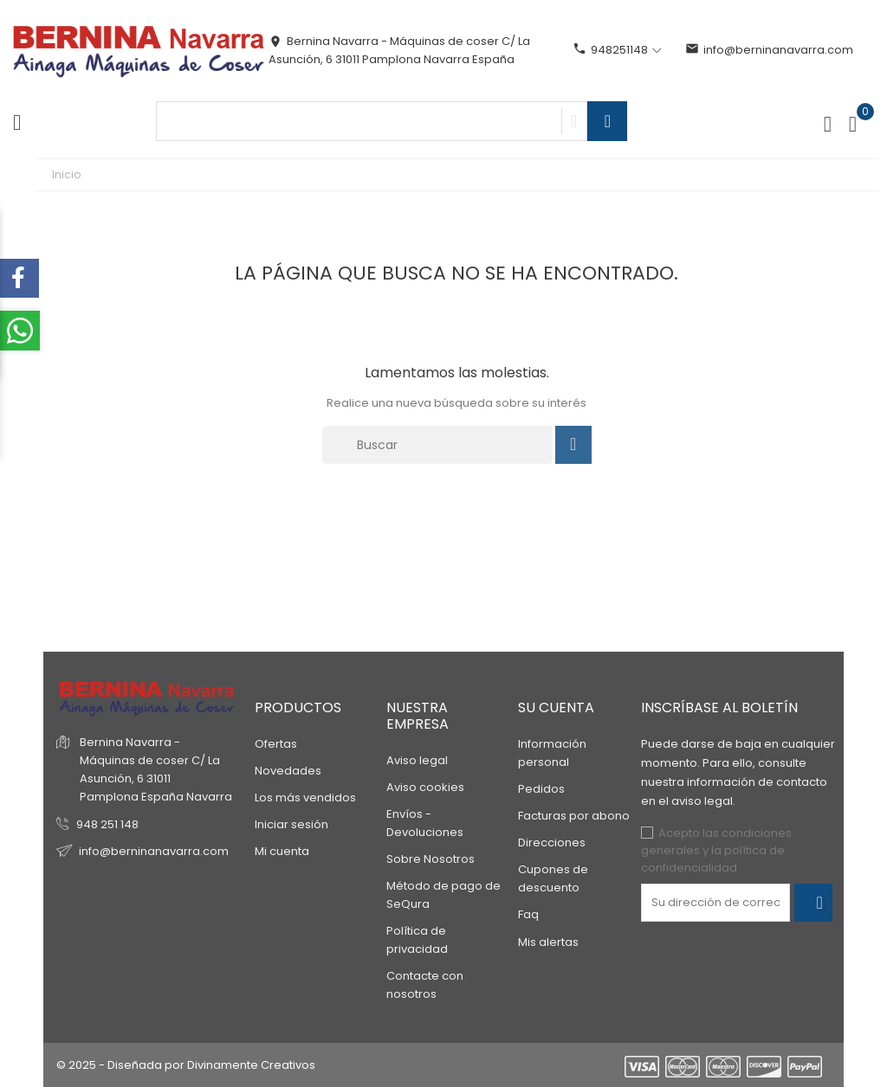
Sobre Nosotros (430, 859)
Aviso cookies (425, 787)
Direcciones (552, 842)
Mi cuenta (282, 851)
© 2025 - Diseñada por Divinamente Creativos (185, 1065)
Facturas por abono (574, 815)
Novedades (288, 770)
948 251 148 (107, 824)
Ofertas (276, 744)
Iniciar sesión (291, 824)
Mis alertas (548, 942)
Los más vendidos (305, 797)
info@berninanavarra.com (769, 50)
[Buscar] (437, 445)
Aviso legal (417, 760)
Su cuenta (556, 707)
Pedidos (541, 789)
